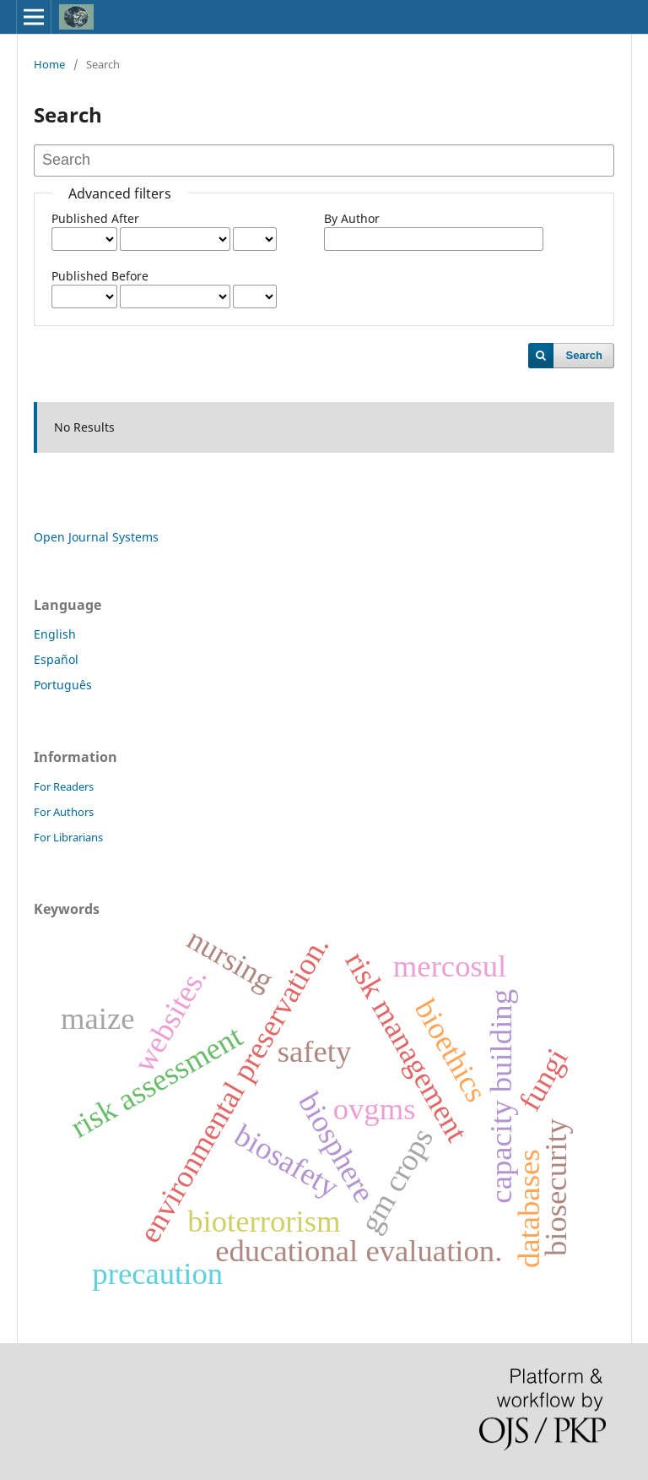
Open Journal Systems (96, 537)
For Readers (64, 786)
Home (49, 64)
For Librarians (68, 837)
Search (584, 355)
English (55, 634)
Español (56, 659)
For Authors (64, 811)
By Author (352, 218)
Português (63, 685)
